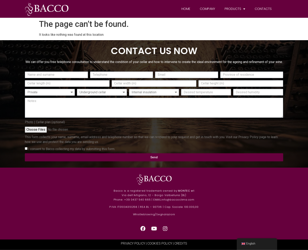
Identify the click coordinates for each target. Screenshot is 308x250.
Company (207, 9)
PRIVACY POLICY (133, 243)
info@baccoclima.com (177, 200)
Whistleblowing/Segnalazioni (154, 214)
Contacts (263, 9)
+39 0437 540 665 (137, 200)
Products (235, 9)
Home (185, 9)
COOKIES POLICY (159, 243)
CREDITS (180, 243)
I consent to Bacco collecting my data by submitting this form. (71, 149)
